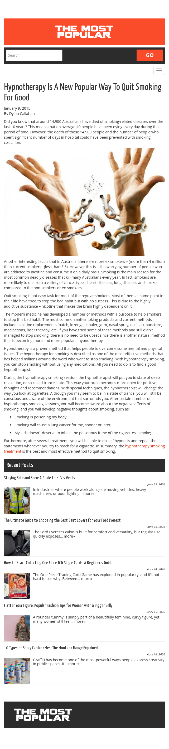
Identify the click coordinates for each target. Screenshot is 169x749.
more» (88, 493)
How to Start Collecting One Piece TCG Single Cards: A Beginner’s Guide (58, 563)
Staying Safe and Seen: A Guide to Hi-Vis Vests (39, 478)
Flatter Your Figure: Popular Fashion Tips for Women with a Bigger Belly (58, 605)
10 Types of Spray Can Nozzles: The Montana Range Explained (51, 648)
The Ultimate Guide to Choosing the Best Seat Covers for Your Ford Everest (62, 520)
